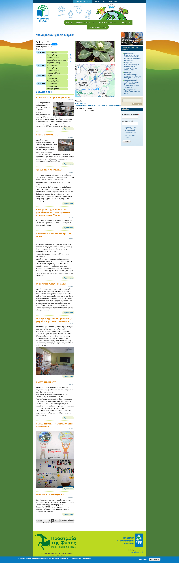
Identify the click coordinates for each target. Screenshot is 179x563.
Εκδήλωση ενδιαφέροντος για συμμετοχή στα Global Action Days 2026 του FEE (131, 66)
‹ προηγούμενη (45, 521)
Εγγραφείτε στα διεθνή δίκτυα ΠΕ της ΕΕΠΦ (132, 91)
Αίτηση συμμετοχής (98, 27)
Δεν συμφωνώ (154, 559)
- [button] (78, 71)
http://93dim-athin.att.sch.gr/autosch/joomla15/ (89, 104)
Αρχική (69, 22)
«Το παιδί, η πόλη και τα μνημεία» (53, 97)
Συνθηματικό (128, 121)
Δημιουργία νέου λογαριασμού (131, 129)
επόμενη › (65, 521)
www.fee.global (137, 552)
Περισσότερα (68, 129)
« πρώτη (39, 520)
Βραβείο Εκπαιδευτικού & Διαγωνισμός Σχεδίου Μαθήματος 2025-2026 (132, 75)
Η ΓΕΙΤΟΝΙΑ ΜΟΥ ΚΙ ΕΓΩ (47, 134)
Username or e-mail (130, 114)
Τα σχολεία (125, 22)
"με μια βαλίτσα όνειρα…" (49, 169)
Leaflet (99, 96)
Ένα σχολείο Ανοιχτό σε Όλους (51, 284)
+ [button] (78, 67)
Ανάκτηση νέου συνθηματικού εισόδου (130, 135)
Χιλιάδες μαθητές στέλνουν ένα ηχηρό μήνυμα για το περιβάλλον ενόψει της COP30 (132, 83)
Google (111, 96)
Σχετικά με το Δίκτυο (85, 22)
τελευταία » (71, 521)
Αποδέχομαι (143, 559)
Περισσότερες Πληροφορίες (81, 558)
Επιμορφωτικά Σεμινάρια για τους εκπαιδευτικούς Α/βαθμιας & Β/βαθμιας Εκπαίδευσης (132, 56)
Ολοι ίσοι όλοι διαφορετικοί (50, 494)
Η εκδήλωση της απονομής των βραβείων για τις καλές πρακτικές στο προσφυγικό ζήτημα (53, 212)
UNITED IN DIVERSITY (46, 382)
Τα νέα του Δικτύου (107, 22)
